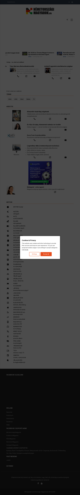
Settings (34, 254)
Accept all (46, 254)
